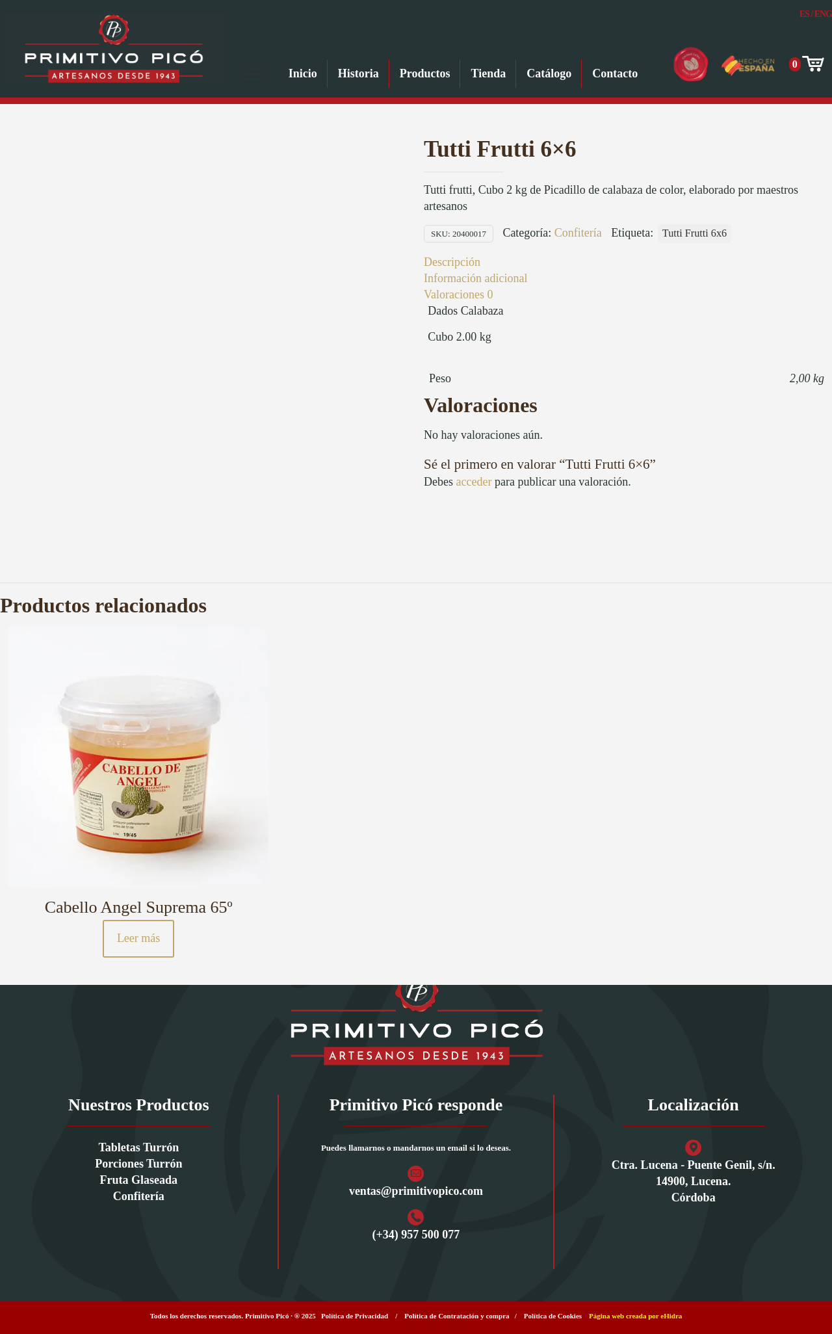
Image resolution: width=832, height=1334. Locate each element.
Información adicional (475, 278)
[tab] (624, 262)
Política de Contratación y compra (456, 1316)
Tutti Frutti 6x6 (694, 233)
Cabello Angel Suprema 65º (139, 907)
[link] (416, 1017)
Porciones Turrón (138, 1163)
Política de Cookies (553, 1316)
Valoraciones (458, 294)
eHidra (671, 1316)
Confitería (578, 232)
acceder (473, 481)
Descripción (452, 261)
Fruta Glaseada (139, 1179)
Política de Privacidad (354, 1316)
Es (804, 14)
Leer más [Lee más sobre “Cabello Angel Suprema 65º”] (138, 938)
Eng (823, 14)
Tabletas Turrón (138, 1147)
